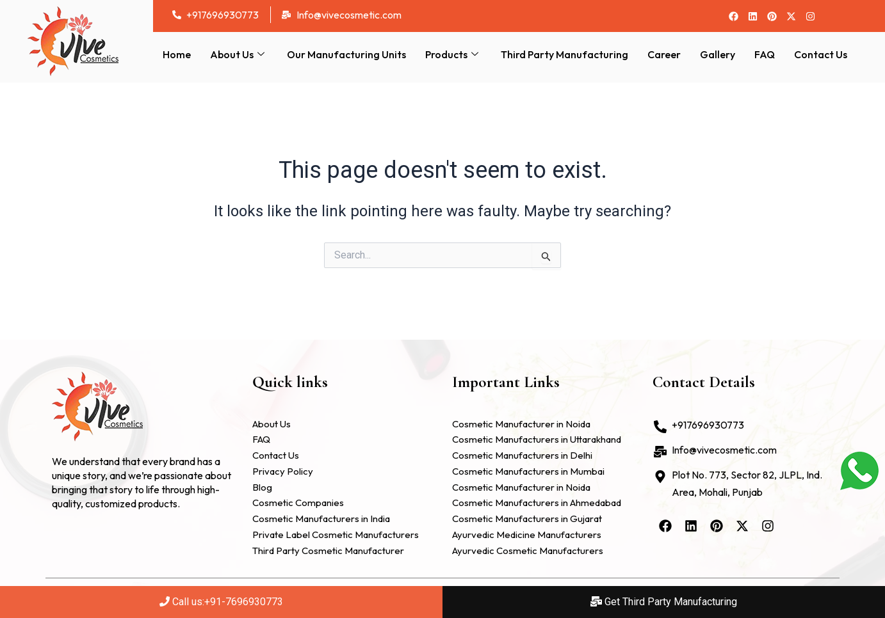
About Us (239, 54)
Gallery (717, 54)
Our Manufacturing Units (346, 54)
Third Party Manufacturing (564, 54)
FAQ (764, 54)
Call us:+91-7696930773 (221, 602)
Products (453, 54)
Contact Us (820, 54)
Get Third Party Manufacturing (663, 602)
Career (664, 54)
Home (177, 54)
